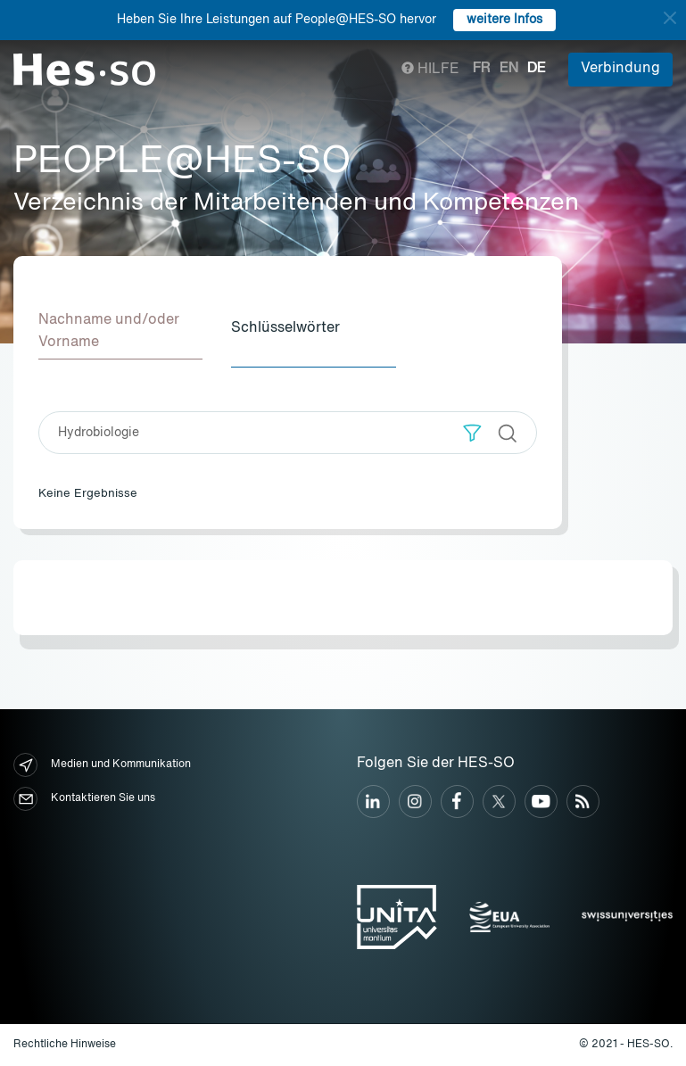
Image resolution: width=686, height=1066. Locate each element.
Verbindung (620, 69)
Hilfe (430, 69)
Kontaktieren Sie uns (84, 799)
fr (482, 69)
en (509, 69)
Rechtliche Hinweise (64, 1044)
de (536, 69)
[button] (472, 433)
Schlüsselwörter (285, 328)
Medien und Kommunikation (102, 765)
